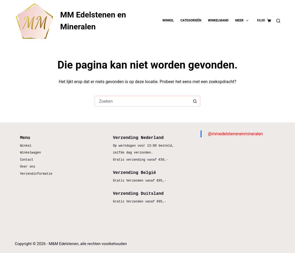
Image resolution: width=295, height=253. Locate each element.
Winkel (168, 20)
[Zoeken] (278, 21)
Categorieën (190, 20)
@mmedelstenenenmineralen (235, 133)
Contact (26, 160)
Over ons (27, 167)
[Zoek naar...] (142, 101)
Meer (242, 20)
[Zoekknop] (195, 101)
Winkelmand (218, 20)
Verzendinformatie (36, 174)
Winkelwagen (30, 153)
